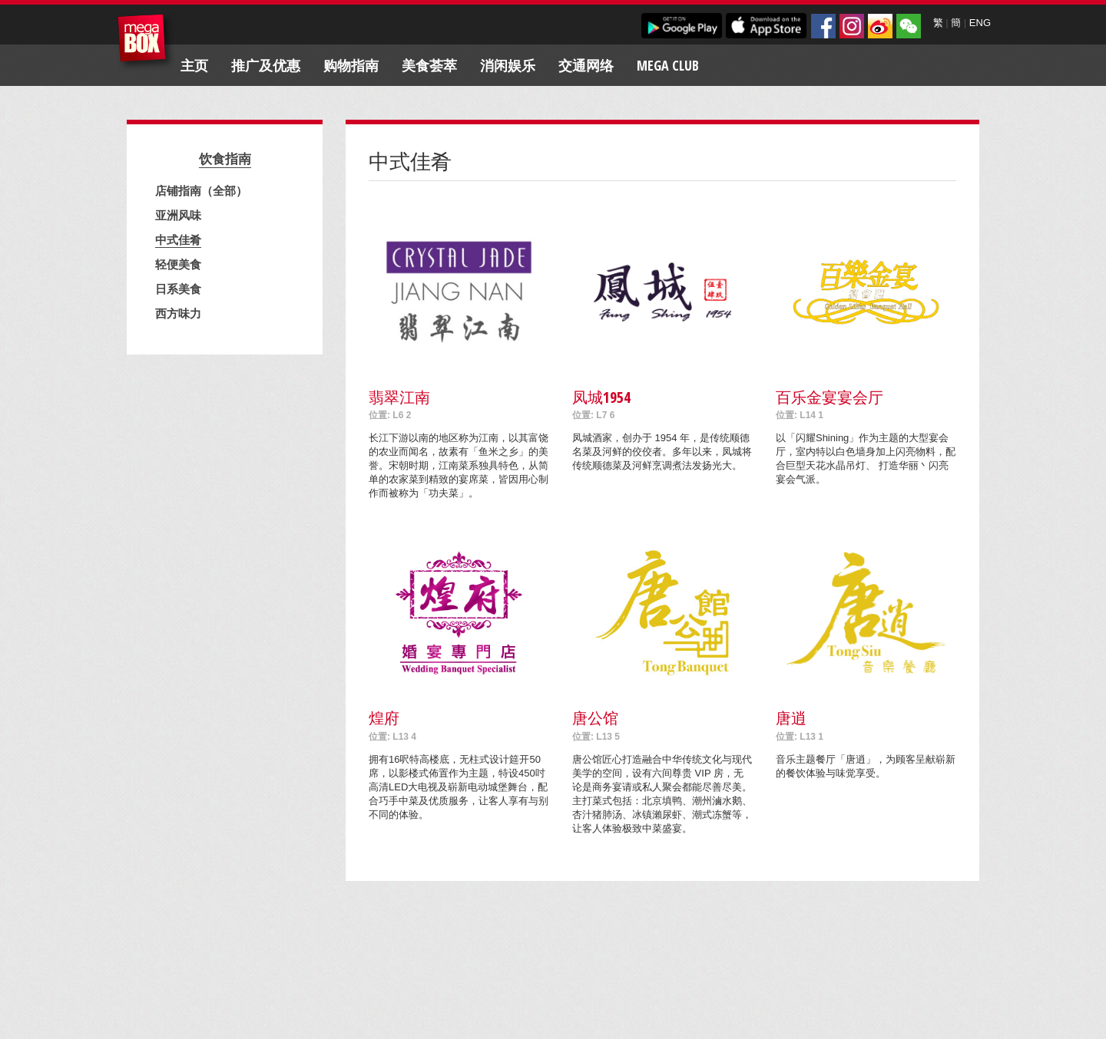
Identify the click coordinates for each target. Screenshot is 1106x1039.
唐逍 (791, 718)
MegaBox (145, 42)
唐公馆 (595, 718)
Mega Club (668, 65)
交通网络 (586, 65)
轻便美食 (178, 264)
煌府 (384, 718)
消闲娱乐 (507, 65)
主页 (194, 65)
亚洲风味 (178, 215)
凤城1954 (601, 397)
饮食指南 (225, 158)
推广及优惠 (265, 65)
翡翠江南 (399, 397)
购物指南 (351, 65)
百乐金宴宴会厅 (829, 397)
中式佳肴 (178, 239)
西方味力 (178, 313)
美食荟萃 (429, 65)
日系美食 (178, 288)
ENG (980, 22)
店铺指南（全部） (201, 190)
